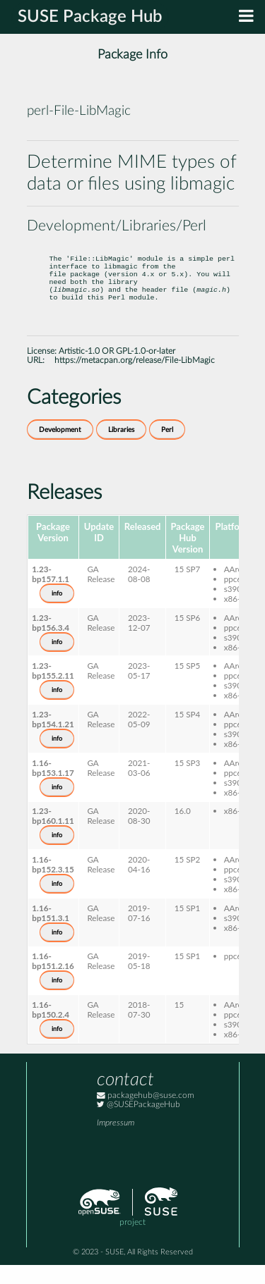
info (57, 612)
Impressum (115, 1142)
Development (60, 448)
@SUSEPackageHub (138, 1124)
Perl (167, 448)
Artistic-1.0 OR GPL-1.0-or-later (117, 370)
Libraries (121, 448)
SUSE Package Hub (90, 16)
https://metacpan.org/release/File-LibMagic (134, 379)
